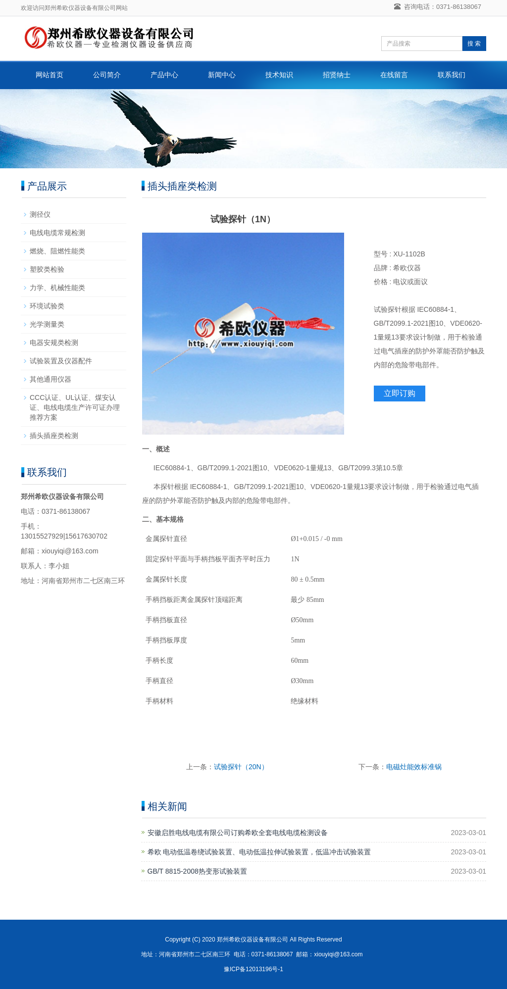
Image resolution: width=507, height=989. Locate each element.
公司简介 (107, 75)
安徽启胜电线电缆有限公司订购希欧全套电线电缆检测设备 (238, 833)
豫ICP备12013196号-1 (253, 969)
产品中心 (164, 75)
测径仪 (40, 214)
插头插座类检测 (54, 436)
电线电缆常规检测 (57, 233)
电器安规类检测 (54, 342)
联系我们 (451, 75)
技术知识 (279, 75)
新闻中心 (222, 75)
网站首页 (49, 75)
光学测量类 (47, 324)
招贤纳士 (337, 75)
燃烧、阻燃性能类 (57, 251)
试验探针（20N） (241, 767)
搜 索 (474, 43)
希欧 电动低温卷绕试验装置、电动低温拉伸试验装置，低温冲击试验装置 (259, 852)
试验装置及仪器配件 (61, 361)
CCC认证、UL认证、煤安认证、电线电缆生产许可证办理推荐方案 (75, 407)
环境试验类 (47, 306)
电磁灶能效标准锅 (414, 767)
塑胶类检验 (47, 269)
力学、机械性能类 (57, 288)
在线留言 (394, 75)
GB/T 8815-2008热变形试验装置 (197, 871)
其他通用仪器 (50, 379)
